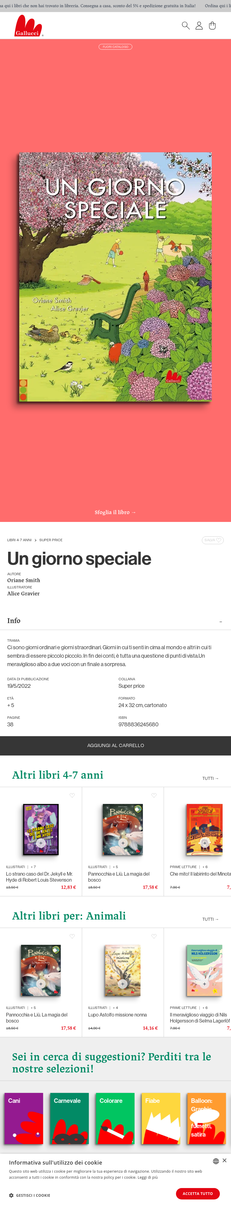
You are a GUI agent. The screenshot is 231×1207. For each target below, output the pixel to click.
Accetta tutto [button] (198, 1193)
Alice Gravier (23, 594)
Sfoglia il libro (115, 513)
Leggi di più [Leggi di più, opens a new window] (148, 1177)
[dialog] (115, 1180)
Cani (26, 1100)
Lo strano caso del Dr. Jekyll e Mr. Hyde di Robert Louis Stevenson (39, 877)
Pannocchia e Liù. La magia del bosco (118, 877)
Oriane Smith (23, 580)
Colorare (123, 1100)
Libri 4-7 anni (19, 540)
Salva (213, 540)
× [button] (224, 1161)
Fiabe (165, 1100)
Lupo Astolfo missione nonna (117, 1015)
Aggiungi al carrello (115, 745)
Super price (51, 540)
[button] (29, 1195)
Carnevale (79, 1100)
